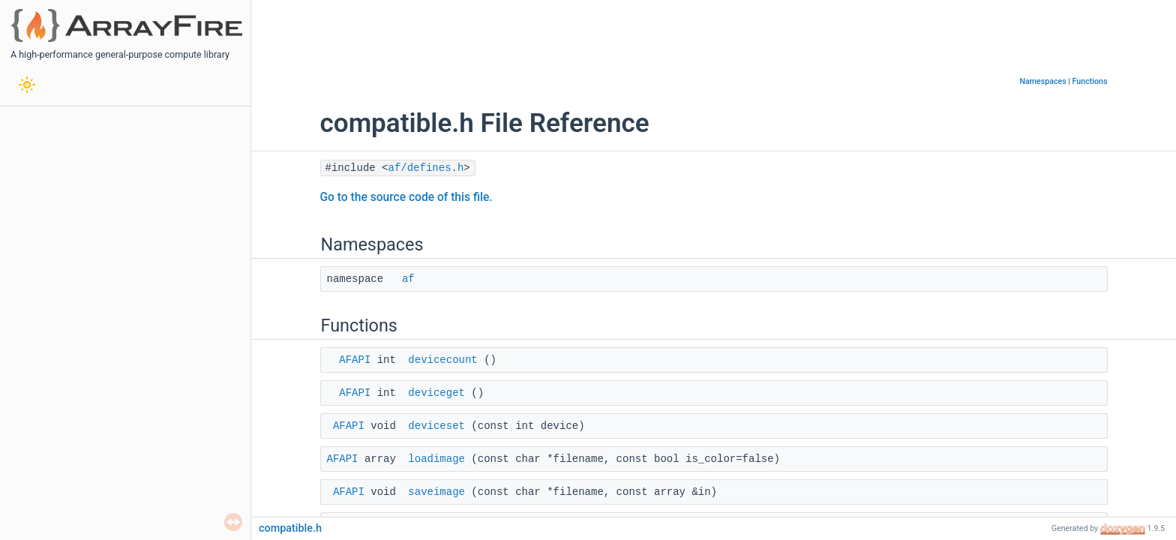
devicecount (442, 360)
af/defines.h (426, 168)
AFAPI (354, 360)
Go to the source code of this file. (406, 197)
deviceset (436, 426)
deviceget (436, 393)
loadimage (436, 459)
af (408, 279)
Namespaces (1042, 81)
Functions (1090, 81)
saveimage (436, 492)
